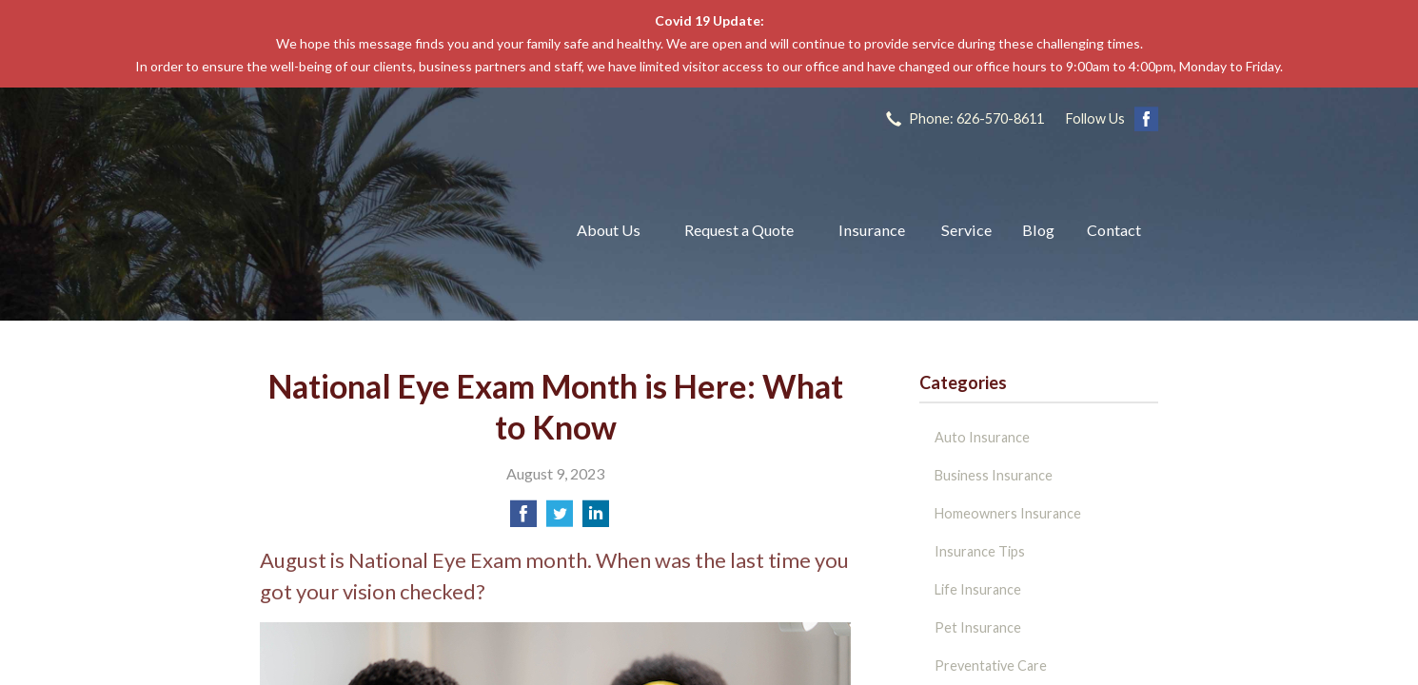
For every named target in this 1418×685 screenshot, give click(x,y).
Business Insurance (994, 475)
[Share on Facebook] (523, 519)
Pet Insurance (978, 627)
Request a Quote (739, 230)
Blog (1038, 230)
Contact (1114, 230)
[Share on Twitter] (559, 519)
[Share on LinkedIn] (595, 519)
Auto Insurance (982, 437)
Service (966, 230)
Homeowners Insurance (1008, 513)
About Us (608, 230)
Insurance (871, 230)
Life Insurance (978, 589)
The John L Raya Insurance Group (395, 230)
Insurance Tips (980, 551)
